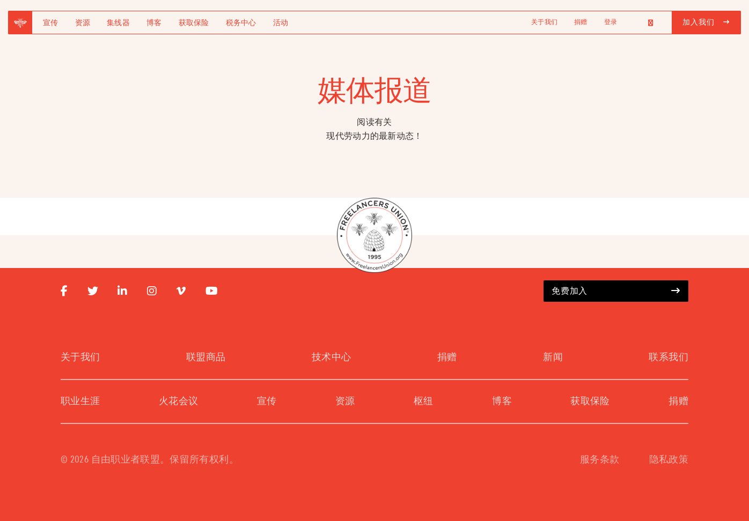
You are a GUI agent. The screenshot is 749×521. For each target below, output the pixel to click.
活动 (281, 23)
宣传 (50, 23)
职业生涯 (80, 401)
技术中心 (331, 357)
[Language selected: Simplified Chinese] (644, 22)
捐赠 (580, 22)
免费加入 (616, 291)
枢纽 (424, 401)
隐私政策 (668, 460)
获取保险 (194, 23)
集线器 (118, 23)
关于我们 (544, 22)
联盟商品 (205, 357)
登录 (610, 22)
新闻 (553, 357)
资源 (83, 23)
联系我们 (668, 357)
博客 (154, 23)
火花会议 (178, 401)
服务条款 (599, 460)
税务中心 (241, 23)
